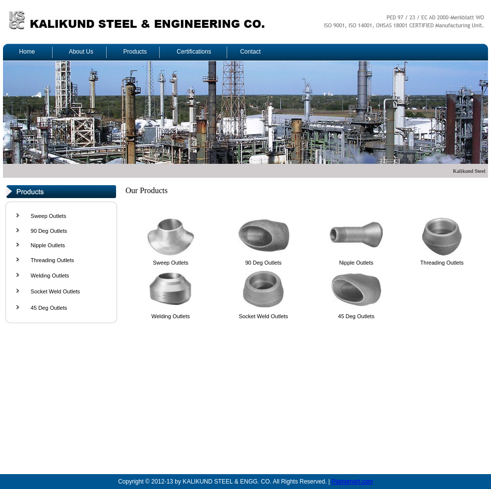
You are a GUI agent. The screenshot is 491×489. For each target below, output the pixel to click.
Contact (250, 51)
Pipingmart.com (351, 481)
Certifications (194, 51)
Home (27, 51)
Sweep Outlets (48, 216)
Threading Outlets (52, 260)
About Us (81, 51)
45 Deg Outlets (49, 308)
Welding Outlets (50, 276)
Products (135, 51)
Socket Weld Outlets (55, 291)
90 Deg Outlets (49, 231)
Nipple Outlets (48, 245)
